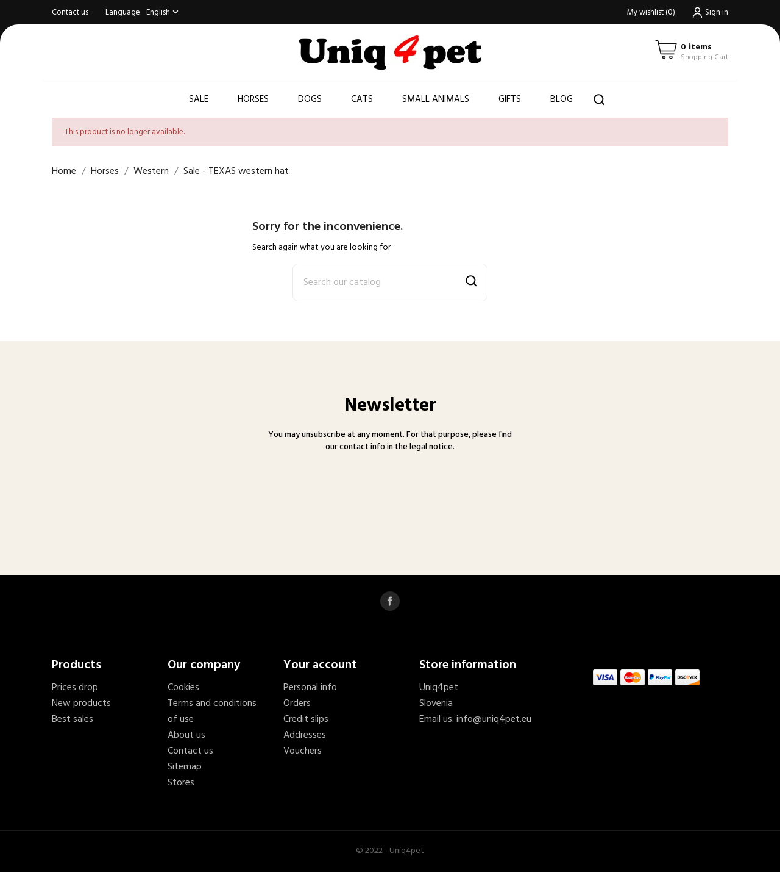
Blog (561, 99)
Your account (320, 665)
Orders (297, 704)
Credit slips (305, 719)
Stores (181, 783)
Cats (362, 99)
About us (186, 735)
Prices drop (75, 688)
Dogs (310, 99)
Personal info (310, 688)
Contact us (70, 12)
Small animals (435, 99)
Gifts (509, 99)
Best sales (72, 719)
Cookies (183, 688)
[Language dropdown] (163, 12)
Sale (198, 99)
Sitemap (185, 767)
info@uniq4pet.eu (493, 719)
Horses (253, 99)
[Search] (390, 282)
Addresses (304, 735)
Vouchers (302, 751)
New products (81, 704)
